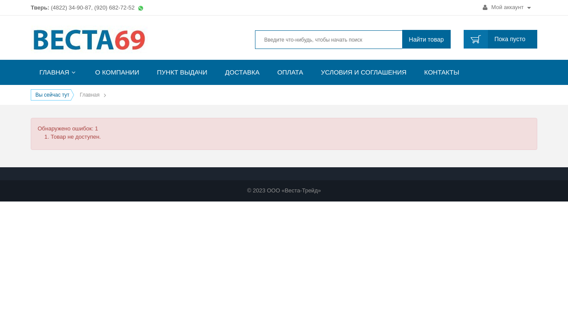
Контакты (441, 72)
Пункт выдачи (182, 72)
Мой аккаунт (507, 7)
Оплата (290, 72)
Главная (54, 72)
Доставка (242, 72)
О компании (117, 72)
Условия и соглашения (364, 72)
